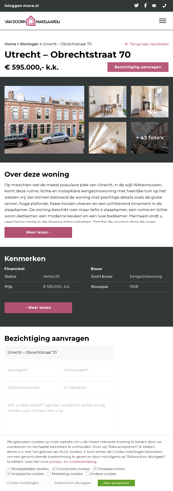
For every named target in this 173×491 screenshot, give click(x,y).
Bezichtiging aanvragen (138, 67)
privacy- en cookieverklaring (73, 462)
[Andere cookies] (87, 473)
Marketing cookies (67, 474)
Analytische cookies (27, 474)
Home (10, 44)
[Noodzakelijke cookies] (9, 468)
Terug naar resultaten (148, 44)
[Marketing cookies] (49, 473)
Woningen (29, 44)
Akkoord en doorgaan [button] (73, 483)
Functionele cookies (73, 469)
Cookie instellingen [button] (23, 483)
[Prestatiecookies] (95, 468)
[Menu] (162, 20)
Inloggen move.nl (22, 6)
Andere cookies (103, 474)
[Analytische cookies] (9, 473)
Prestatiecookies (111, 469)
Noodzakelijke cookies (30, 469)
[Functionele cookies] (54, 468)
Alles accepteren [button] (116, 483)
